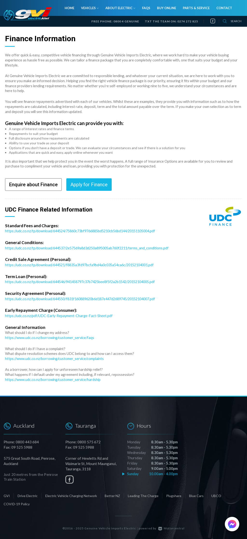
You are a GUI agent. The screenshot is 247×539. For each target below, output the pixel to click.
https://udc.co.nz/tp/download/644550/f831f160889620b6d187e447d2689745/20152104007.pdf (86, 298)
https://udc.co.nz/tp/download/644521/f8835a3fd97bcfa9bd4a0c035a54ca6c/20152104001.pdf (84, 264)
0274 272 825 (187, 21)
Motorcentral (171, 526)
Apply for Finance (89, 184)
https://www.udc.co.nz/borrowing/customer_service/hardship (53, 378)
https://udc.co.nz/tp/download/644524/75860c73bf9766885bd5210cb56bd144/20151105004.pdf (85, 231)
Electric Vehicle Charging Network (71, 494)
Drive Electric (28, 494)
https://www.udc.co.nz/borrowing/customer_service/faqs (50, 336)
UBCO (216, 494)
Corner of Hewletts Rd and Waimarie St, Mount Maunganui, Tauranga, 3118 (91, 461)
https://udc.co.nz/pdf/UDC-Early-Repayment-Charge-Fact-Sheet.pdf (60, 315)
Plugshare (173, 494)
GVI (7, 494)
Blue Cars (196, 494)
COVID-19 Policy (17, 502)
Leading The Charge (143, 494)
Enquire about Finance (33, 184)
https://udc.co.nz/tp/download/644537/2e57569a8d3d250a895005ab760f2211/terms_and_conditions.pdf (91, 248)
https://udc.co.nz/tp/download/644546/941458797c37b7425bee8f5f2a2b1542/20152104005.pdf (85, 281)
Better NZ (112, 494)
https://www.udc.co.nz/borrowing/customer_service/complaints (55, 357)
